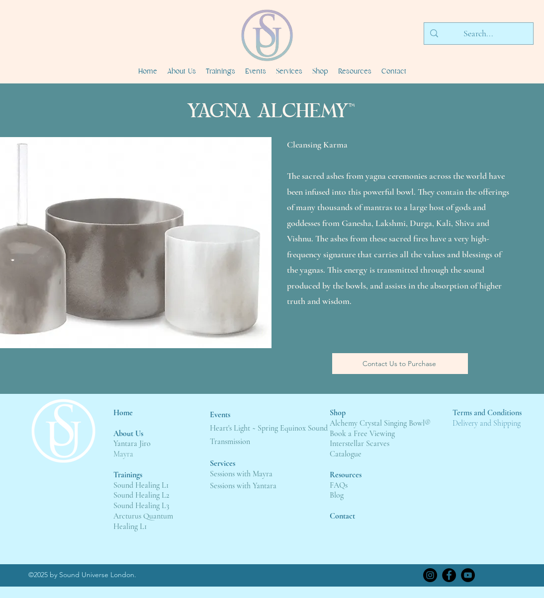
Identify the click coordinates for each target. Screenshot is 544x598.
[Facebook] (449, 575)
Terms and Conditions (487, 413)
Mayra (123, 454)
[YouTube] (468, 575)
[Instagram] (430, 575)
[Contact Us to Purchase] (400, 363)
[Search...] (478, 34)
